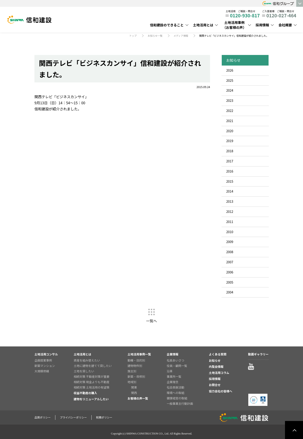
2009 (229, 241)
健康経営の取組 (177, 398)
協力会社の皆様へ (220, 391)
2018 (229, 151)
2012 (229, 211)
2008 (229, 252)
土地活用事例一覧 (139, 354)
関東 (134, 387)
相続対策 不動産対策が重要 (91, 376)
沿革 (170, 371)
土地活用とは (203, 25)
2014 (229, 191)
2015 (229, 181)
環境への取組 (175, 393)
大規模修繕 (41, 371)
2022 (229, 110)
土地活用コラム (219, 373)
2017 (229, 161)
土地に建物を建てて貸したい (93, 366)
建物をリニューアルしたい (91, 399)
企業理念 (173, 382)
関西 (134, 393)
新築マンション (44, 366)
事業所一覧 (174, 376)
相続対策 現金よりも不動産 (91, 382)
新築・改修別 (136, 376)
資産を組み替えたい (87, 360)
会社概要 (285, 25)
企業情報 (173, 354)
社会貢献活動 (175, 387)
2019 (229, 141)
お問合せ (215, 385)
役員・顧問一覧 (177, 366)
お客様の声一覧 (137, 398)
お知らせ (215, 360)
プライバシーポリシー (73, 417)
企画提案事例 (43, 360)
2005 (229, 282)
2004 (229, 292)
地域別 (131, 382)
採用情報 (262, 25)
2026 (229, 70)
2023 (229, 100)
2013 (229, 201)
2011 (229, 221)
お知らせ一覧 (155, 35)
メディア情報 (181, 35)
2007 (229, 262)
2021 (229, 120)
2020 (229, 131)
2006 (229, 272)
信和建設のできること (167, 25)
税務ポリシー (104, 417)
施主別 (131, 371)
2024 (229, 90)
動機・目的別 (136, 360)
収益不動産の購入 (85, 393)
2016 (229, 171)
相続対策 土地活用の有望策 (91, 387)
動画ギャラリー (258, 354)
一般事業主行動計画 (180, 403)
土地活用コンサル (46, 354)
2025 (229, 80)
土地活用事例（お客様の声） (234, 25)
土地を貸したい (84, 371)
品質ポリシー (42, 417)
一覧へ (151, 320)
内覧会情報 (216, 366)
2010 (229, 232)
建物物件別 (134, 366)
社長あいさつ (175, 360)
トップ (133, 35)
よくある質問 (217, 354)
